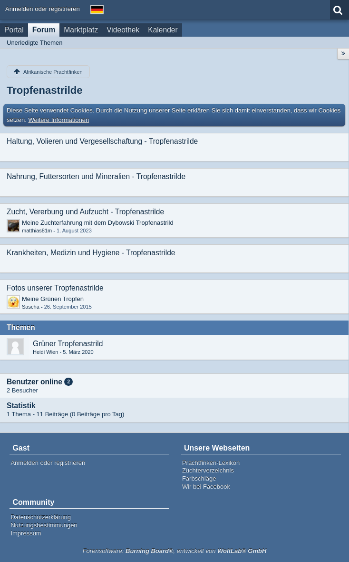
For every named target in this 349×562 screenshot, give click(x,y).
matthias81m (37, 230)
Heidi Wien (45, 352)
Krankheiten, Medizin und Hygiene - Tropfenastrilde (91, 253)
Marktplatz (81, 30)
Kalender (162, 30)
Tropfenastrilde (45, 90)
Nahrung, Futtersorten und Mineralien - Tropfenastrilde (96, 176)
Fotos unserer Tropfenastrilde (55, 288)
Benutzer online (34, 382)
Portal (14, 30)
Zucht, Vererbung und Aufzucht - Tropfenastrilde (85, 212)
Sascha (30, 307)
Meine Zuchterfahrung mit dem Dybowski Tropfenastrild (98, 222)
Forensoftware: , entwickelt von (175, 550)
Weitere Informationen (59, 119)
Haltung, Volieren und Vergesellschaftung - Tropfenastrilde (102, 141)
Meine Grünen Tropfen (53, 298)
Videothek (123, 30)
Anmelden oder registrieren (42, 8)
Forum (44, 30)
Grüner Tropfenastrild (68, 344)
